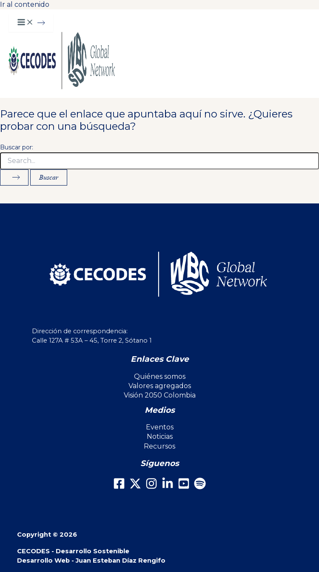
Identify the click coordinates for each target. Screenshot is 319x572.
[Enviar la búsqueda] (14, 177)
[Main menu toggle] (31, 23)
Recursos (159, 446)
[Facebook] (119, 487)
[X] (135, 487)
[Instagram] (151, 487)
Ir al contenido (24, 4)
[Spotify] (200, 487)
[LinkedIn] (168, 487)
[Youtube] (184, 487)
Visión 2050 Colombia (160, 395)
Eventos (160, 427)
